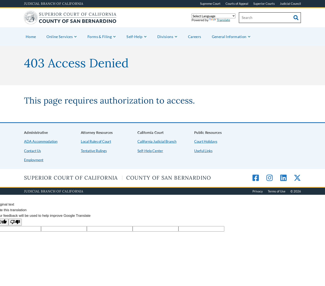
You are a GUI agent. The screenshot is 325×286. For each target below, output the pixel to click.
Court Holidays (205, 141)
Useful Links (203, 151)
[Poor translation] (15, 222)
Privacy (257, 191)
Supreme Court (210, 3)
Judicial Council (290, 3)
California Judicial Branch (156, 141)
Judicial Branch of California (53, 3)
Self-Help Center (150, 151)
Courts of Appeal (237, 3)
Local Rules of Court (96, 141)
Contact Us (32, 151)
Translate (219, 20)
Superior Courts (264, 3)
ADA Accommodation (40, 141)
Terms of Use (276, 191)
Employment (33, 160)
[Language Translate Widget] (213, 16)
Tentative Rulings (94, 151)
